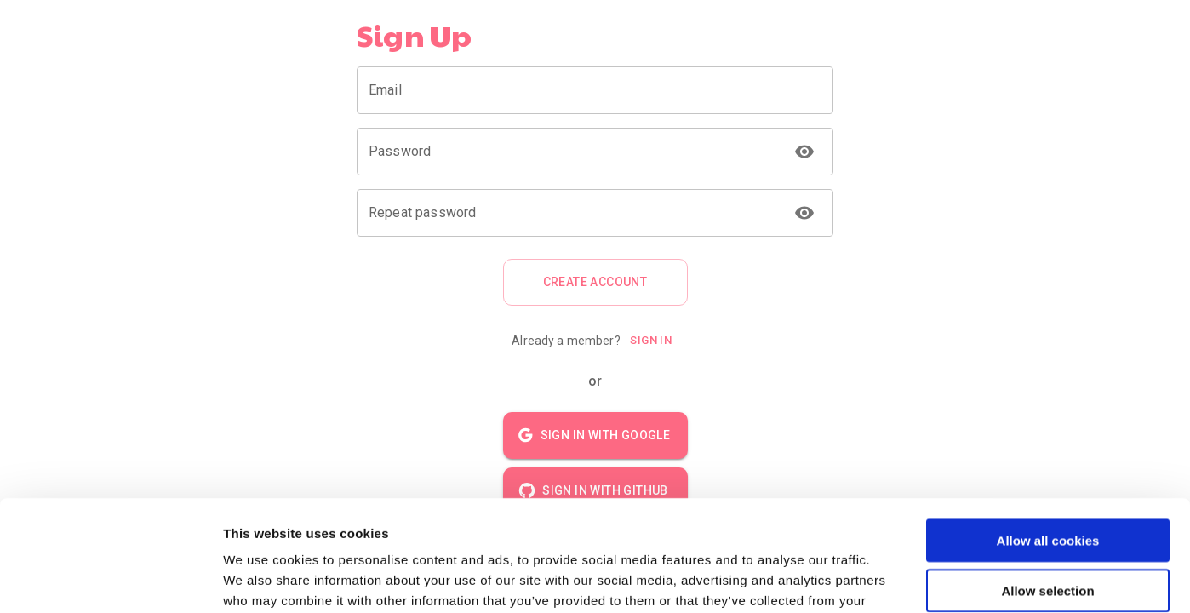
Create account (595, 282)
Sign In (651, 341)
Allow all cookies (1048, 429)
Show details (893, 579)
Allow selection (1047, 480)
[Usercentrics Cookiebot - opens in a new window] (110, 580)
